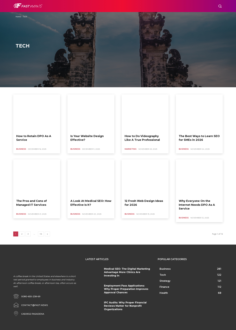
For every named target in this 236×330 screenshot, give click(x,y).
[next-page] (47, 233)
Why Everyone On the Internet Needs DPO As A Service (197, 204)
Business (21, 149)
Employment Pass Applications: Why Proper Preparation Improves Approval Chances (126, 289)
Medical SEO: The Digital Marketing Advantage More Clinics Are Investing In (127, 272)
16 (41, 234)
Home (18, 16)
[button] (220, 6)
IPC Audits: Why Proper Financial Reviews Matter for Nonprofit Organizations (125, 306)
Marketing (131, 149)
